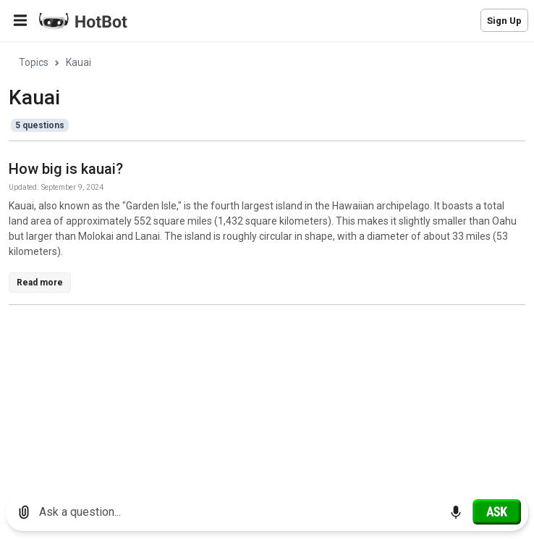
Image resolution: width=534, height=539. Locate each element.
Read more (40, 282)
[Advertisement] (271, 418)
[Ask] (496, 511)
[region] (267, 262)
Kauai (78, 62)
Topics (33, 62)
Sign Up (504, 20)
